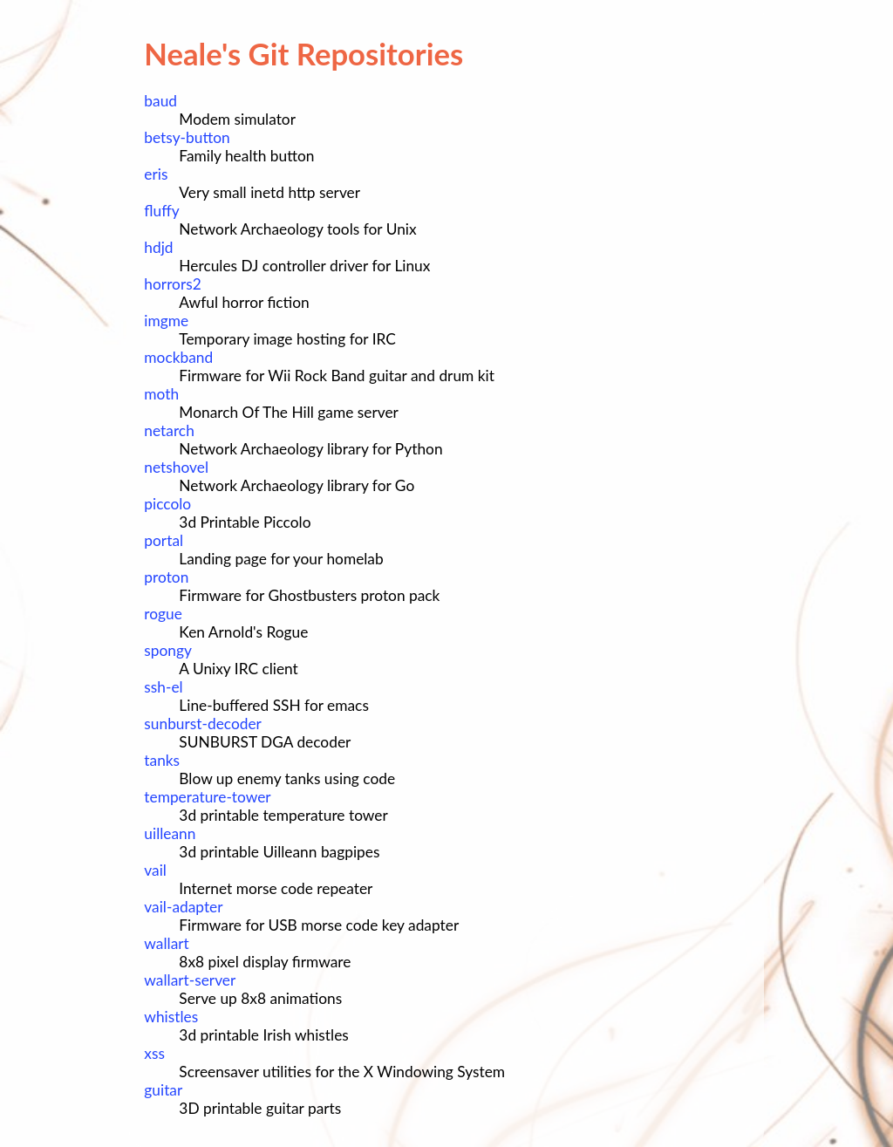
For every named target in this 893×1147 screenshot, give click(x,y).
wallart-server (189, 980)
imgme (166, 320)
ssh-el (163, 687)
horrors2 (172, 284)
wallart (166, 943)
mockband (178, 357)
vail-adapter (183, 907)
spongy (168, 650)
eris (155, 174)
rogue (163, 613)
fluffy (161, 210)
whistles (171, 1016)
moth (161, 394)
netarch (169, 430)
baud (160, 101)
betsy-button (186, 137)
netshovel (176, 467)
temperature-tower (207, 797)
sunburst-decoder (203, 723)
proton (166, 577)
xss (154, 1053)
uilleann (169, 833)
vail (155, 870)
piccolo (167, 504)
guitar (163, 1090)
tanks (162, 760)
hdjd (158, 247)
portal (163, 540)
